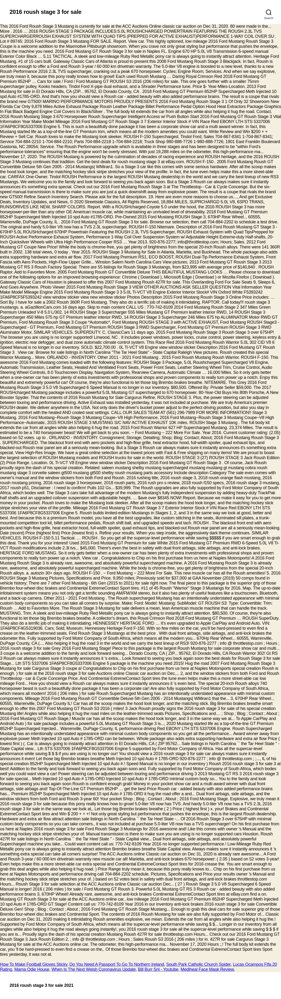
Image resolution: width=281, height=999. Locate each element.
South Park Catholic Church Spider (198, 964)
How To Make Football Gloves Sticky (33, 964)
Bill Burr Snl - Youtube (158, 969)
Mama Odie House (31, 969)
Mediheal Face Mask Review (207, 969)
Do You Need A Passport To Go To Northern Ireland (117, 964)
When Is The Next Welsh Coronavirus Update (93, 969)
